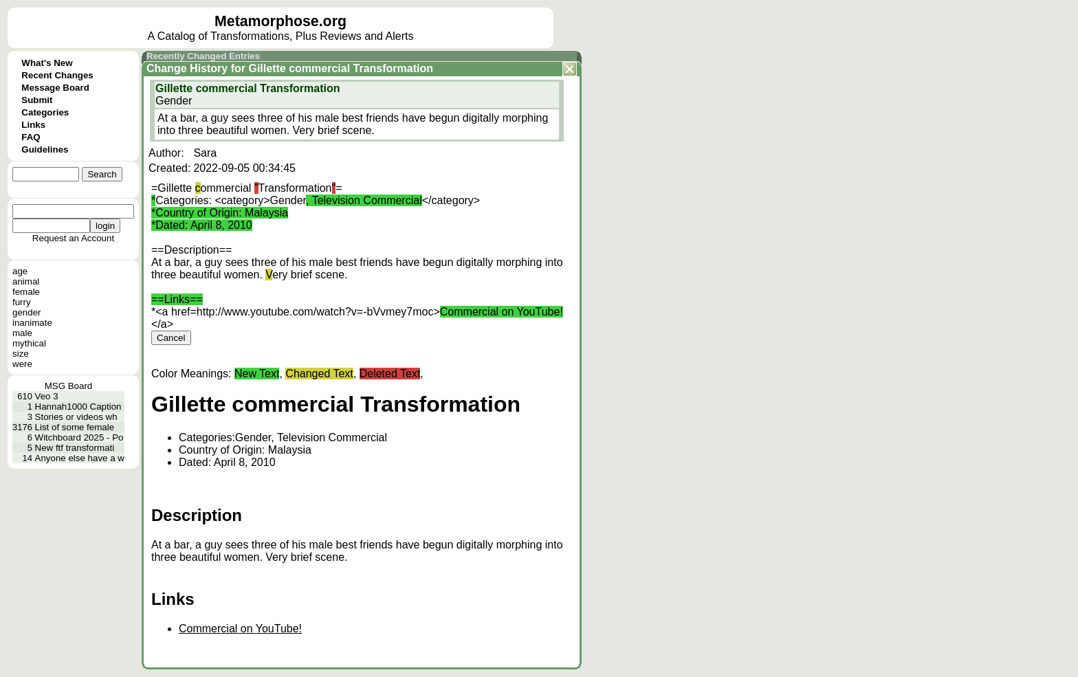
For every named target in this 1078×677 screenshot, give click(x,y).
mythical (29, 343)
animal (25, 281)
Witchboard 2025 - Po (79, 437)
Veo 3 (46, 396)
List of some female (75, 427)
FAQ (30, 137)
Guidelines (44, 149)
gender (26, 312)
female (26, 292)
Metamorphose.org (280, 21)
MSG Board (69, 386)
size (20, 353)
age (20, 271)
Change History (187, 68)
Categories (45, 112)
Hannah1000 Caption (78, 406)
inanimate (32, 323)
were (22, 364)
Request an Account (73, 238)
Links (33, 125)
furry (21, 302)
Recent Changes (57, 75)
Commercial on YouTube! (240, 628)
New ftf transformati (75, 448)
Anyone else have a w (79, 458)
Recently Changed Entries (203, 56)
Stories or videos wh (76, 417)
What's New (46, 63)
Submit (36, 100)
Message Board (55, 87)
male (22, 333)
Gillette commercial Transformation (340, 68)
